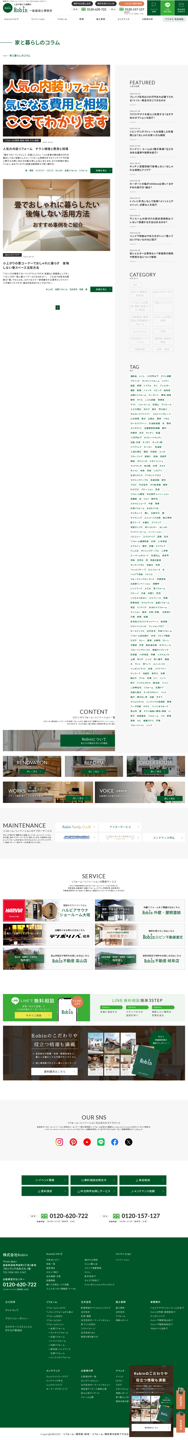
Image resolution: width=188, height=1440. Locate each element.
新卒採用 (89, 1275)
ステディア (134, 521)
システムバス (160, 611)
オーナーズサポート (55, 1388)
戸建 (132, 577)
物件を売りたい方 (106, 3)
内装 (162, 556)
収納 (153, 449)
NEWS (119, 1380)
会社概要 (10, 1301)
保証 (132, 568)
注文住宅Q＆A (88, 1332)
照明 (138, 389)
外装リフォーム (161, 590)
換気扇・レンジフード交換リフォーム (60, 1350)
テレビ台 (144, 521)
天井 (132, 432)
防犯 (140, 560)
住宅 (138, 513)
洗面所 (163, 624)
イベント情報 (45, 1179)
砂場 (132, 624)
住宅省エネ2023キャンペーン (143, 581)
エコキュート (163, 487)
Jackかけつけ (53, 1384)
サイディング (155, 491)
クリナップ (143, 500)
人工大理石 (135, 410)
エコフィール (166, 560)
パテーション (135, 474)
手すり (150, 645)
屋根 (148, 598)
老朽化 (133, 628)
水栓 (151, 594)
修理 (138, 577)
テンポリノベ (156, 1315)
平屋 (156, 483)
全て (135, 289)
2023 (167, 479)
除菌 (132, 564)
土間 (170, 611)
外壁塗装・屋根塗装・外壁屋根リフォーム (140, 325)
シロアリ (134, 461)
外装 (155, 534)
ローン (163, 598)
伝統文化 (140, 491)
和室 (147, 432)
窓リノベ (133, 620)
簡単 (156, 419)
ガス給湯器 (145, 470)
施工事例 (100, 19)
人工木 (133, 556)
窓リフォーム (144, 556)
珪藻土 (146, 406)
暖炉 (154, 517)
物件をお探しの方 (82, 3)
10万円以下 (157, 432)
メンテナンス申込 (54, 1380)
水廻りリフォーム (137, 397)
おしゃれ (147, 504)
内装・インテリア (163, 307)
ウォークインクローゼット (141, 547)
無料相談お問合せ (94, 1179)
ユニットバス (145, 620)
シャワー (162, 384)
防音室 (133, 611)
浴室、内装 (152, 436)
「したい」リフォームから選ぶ (59, 1311)
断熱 (149, 662)
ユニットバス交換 (137, 496)
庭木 (152, 410)
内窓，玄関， (152, 573)
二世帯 (133, 526)
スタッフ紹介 (52, 1271)
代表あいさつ (52, 1259)
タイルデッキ (151, 564)
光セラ (145, 410)
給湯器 (161, 581)
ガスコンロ (135, 453)
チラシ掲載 (162, 380)
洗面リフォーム (58, 1344)
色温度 (166, 440)
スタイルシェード (146, 483)
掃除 (132, 402)
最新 (132, 393)
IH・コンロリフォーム (60, 1357)
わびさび (162, 470)
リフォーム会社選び (138, 594)
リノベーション (38, 19)
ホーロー (157, 440)
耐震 (144, 577)
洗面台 (148, 534)
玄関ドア (156, 637)
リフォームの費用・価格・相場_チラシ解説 (140, 311)
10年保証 (143, 611)
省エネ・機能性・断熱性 (140, 298)
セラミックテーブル (138, 466)
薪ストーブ (161, 496)
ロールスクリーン (137, 423)
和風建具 (167, 658)
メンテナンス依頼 (143, 1190)
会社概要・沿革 (53, 1275)
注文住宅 (149, 590)
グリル (155, 628)
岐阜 (163, 457)
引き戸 (133, 598)
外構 (161, 628)
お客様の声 (147, 19)
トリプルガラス (150, 632)
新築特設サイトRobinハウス (94, 1307)
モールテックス (136, 590)
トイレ (141, 380)
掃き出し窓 (135, 645)
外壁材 (168, 427)
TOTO (168, 632)
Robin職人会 (91, 1263)
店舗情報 (50, 1280)
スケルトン (145, 517)
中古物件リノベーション (140, 479)
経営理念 (50, 1267)
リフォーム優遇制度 (151, 513)
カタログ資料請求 (133, 3)
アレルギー (161, 389)
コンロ (159, 444)
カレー (141, 598)
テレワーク (153, 624)
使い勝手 (149, 615)
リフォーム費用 (155, 474)
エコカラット (135, 427)
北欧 (163, 513)
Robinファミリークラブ (57, 1376)
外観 (163, 335)
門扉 (144, 667)
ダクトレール (161, 603)
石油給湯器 (152, 423)
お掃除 (155, 598)
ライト (165, 402)
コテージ (154, 556)
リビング (155, 393)
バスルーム (134, 662)
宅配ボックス (154, 500)
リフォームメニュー (55, 1323)
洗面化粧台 (135, 641)
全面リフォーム (165, 564)
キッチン (139, 432)
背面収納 (152, 466)
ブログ (119, 1384)
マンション (134, 573)
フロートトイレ (154, 667)
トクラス (146, 389)
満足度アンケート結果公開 (93, 1388)
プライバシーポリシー (17, 1317)
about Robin (140, 335)
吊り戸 (133, 615)
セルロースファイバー (139, 414)
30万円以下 (151, 380)
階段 (157, 615)
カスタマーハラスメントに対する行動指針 (18, 1328)
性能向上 (160, 526)
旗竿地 (133, 483)
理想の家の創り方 (89, 1336)
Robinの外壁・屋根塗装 (161, 1311)
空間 (132, 513)
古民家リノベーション (139, 551)
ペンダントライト (159, 620)
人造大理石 (135, 444)
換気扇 (161, 632)
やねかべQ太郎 (158, 1328)
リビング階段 (160, 594)
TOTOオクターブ (145, 654)
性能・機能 (86, 1315)
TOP (5, 55)
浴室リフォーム (58, 1336)
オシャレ (155, 457)
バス (143, 662)
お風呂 (149, 419)
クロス (167, 466)
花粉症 (151, 444)
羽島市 (160, 449)
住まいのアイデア (163, 298)
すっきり (162, 436)
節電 (151, 650)
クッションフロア (154, 585)
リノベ (133, 632)
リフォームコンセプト (56, 1307)
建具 (143, 573)
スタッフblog (122, 1388)
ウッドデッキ (161, 453)
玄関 (140, 628)
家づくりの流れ (88, 1323)
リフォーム (62, 19)
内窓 (140, 457)
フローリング (135, 449)
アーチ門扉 (159, 650)
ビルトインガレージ (158, 414)
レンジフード (164, 551)
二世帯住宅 (135, 637)
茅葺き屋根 (161, 530)
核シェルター (135, 504)
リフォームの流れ (54, 1315)
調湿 (144, 444)
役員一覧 (50, 1263)
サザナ (133, 654)
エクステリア (161, 508)
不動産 (133, 603)
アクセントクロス (160, 461)
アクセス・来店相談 (174, 19)
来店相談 (143, 1179)
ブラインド (134, 384)
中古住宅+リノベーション (140, 344)
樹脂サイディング (157, 607)
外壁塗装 (158, 547)
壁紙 (167, 449)
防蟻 (160, 517)
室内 (166, 641)
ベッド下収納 (135, 543)
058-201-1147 (17, 1271)
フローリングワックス (139, 607)
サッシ (168, 615)
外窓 (140, 603)
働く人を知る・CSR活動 (57, 1284)
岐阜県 (164, 393)
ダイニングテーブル (159, 521)
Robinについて (11, 19)
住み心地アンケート (90, 1392)
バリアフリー (141, 624)
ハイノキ (146, 393)
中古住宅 (134, 470)
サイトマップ (12, 1309)
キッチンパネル (136, 534)
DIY (167, 628)
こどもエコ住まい (151, 560)
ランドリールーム (160, 504)
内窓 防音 (163, 353)
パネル (163, 419)
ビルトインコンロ (137, 585)
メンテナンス (124, 19)
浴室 (144, 645)
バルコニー (149, 508)
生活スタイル (145, 461)
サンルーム (155, 406)
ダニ (153, 389)
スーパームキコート (147, 526)
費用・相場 (162, 397)
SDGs (88, 1271)
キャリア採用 (91, 1280)
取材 (165, 423)
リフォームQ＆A (53, 1319)
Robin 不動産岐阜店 (160, 1323)
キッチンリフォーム (149, 384)
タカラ (147, 457)
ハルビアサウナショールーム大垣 (166, 1307)
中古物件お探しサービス (94, 1190)
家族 (155, 662)
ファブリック (146, 440)
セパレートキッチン (138, 436)
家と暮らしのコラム (125, 1396)
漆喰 (140, 530)
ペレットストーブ (137, 538)
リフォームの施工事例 (163, 323)
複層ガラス (135, 667)
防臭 (169, 457)
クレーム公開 (87, 1396)
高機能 (155, 479)
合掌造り (163, 573)
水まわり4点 (150, 487)
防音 (145, 474)
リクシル (147, 543)
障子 (140, 632)
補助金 (133, 380)
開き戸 (147, 628)
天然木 (147, 530)
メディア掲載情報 (93, 1267)
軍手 (159, 658)
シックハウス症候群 (138, 650)
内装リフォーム (136, 487)
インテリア (140, 568)
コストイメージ (88, 1328)
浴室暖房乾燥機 (149, 427)
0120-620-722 (19, 1284)
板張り (146, 449)
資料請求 (45, 1190)
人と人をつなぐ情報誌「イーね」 (61, 1288)
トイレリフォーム (58, 1340)
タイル (139, 402)
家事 (163, 483)
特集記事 (140, 353)
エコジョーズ (151, 538)
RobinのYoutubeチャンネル (98, 1284)
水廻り (133, 560)
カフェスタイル (161, 645)
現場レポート (122, 1319)
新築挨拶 (140, 564)
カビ (161, 662)
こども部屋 (148, 402)
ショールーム (135, 406)
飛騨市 (153, 551)
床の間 (133, 457)
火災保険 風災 (137, 419)
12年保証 (134, 517)
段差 (132, 389)
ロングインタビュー (90, 1380)
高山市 (157, 654)
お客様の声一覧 (88, 1376)
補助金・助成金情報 (163, 344)
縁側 (154, 470)
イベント (120, 1376)
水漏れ (133, 500)
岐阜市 (133, 530)
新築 (81, 19)
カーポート (151, 397)
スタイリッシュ (147, 453)
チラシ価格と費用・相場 (140, 658)
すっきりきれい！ (148, 641)
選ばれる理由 (91, 1259)
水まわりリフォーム (155, 568)
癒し (132, 491)
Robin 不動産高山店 (160, 1319)
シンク (165, 667)
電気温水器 (149, 603)
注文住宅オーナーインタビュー (96, 1319)
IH (153, 658)
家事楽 (158, 402)
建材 (160, 427)
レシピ (141, 615)
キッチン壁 (134, 440)
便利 (160, 466)
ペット (160, 641)
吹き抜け (159, 410)
